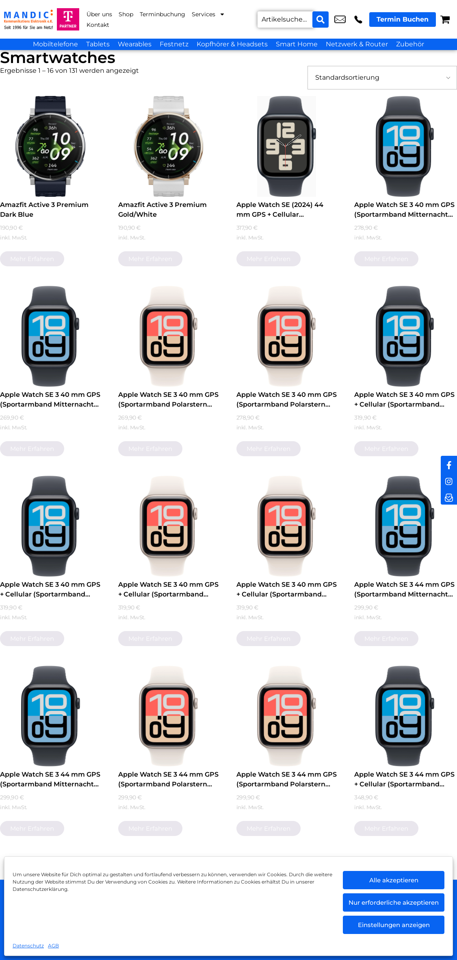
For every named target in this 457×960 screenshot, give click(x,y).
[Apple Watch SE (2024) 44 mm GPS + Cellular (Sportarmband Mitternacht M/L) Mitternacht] (286, 146)
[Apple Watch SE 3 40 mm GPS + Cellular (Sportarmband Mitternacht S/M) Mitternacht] (50, 526)
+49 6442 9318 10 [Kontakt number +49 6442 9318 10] (358, 19)
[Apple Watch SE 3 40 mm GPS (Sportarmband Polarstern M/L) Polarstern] (168, 336)
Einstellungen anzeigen (394, 925)
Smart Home (297, 44)
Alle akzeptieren (393, 880)
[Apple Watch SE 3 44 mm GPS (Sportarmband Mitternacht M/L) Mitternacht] (404, 526)
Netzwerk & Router (357, 44)
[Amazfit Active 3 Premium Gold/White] (168, 146)
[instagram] (449, 480)
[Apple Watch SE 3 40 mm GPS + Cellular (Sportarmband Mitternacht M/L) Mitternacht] (404, 336)
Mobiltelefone (55, 44)
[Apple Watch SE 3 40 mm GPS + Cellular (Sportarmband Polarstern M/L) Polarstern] (168, 526)
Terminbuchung (162, 14)
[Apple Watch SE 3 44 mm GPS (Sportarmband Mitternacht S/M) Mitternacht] (50, 716)
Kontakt (98, 24)
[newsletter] (449, 496)
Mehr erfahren (32, 259)
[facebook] (449, 464)
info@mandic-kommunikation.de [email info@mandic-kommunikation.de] (340, 19)
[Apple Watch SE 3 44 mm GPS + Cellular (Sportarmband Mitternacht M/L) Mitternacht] (404, 716)
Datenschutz (28, 946)
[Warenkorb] (445, 19)
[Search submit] (320, 19)
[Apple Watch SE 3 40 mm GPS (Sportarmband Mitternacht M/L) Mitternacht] (404, 146)
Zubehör (410, 44)
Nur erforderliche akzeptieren (394, 902)
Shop (126, 14)
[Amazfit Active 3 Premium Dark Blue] (50, 146)
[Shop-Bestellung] (382, 77)
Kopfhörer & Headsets (232, 44)
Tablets (98, 44)
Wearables (135, 44)
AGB (53, 946)
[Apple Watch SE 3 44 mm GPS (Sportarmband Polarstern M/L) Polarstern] (168, 716)
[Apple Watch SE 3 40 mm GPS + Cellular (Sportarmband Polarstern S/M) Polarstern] (286, 526)
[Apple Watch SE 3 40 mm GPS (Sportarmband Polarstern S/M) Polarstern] (286, 336)
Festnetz (174, 44)
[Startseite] (28, 19)
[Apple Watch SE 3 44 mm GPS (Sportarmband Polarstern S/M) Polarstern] (286, 716)
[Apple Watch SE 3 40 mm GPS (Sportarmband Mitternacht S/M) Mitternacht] (50, 336)
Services (208, 14)
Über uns (99, 14)
